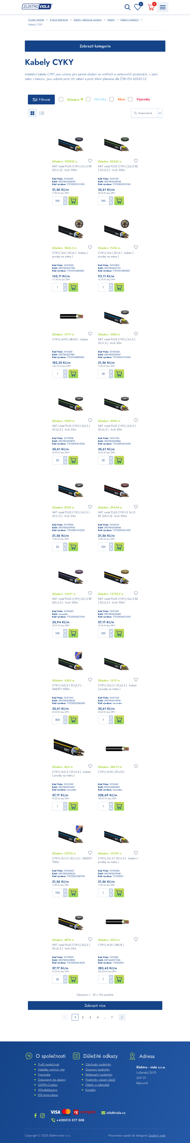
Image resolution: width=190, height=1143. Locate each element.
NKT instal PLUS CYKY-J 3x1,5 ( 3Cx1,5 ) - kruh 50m (116, 341)
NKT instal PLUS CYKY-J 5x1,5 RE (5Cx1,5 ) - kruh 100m (72, 600)
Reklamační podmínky (99, 1074)
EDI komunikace (48, 1095)
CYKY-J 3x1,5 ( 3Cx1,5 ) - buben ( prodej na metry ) (117, 860)
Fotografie (44, 1074)
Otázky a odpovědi (97, 1085)
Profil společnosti (48, 1064)
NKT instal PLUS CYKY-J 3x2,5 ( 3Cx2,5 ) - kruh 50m (117, 427)
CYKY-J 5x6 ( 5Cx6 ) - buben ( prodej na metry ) (70, 254)
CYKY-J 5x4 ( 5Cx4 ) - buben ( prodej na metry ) (115, 254)
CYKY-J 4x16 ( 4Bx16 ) (111, 945)
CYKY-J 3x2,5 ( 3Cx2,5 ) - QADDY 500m (67, 687)
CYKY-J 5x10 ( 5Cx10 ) (111, 772)
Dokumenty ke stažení (52, 1079)
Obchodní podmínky (98, 1064)
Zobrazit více (95, 1005)
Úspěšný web (156, 1135)
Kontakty (91, 1090)
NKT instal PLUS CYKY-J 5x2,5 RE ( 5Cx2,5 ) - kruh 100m (118, 600)
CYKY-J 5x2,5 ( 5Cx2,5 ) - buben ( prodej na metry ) (71, 773)
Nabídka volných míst (51, 1069)
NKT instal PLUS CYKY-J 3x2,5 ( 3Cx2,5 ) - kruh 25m (71, 427)
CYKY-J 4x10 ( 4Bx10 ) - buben (70, 339)
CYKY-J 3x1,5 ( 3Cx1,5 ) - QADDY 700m (72, 860)
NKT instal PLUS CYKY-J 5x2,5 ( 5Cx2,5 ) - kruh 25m (71, 946)
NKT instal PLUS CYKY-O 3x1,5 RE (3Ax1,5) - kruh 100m (116, 514)
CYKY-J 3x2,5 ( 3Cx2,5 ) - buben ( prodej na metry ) (117, 687)
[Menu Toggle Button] (163, 7)
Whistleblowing (47, 1090)
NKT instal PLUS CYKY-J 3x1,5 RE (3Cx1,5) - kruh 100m (72, 168)
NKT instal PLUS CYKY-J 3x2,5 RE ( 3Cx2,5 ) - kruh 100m (118, 168)
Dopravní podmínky (98, 1069)
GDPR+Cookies (48, 1085)
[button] (65, 198)
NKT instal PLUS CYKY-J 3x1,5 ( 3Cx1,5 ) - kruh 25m (70, 514)
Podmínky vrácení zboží (100, 1079)
